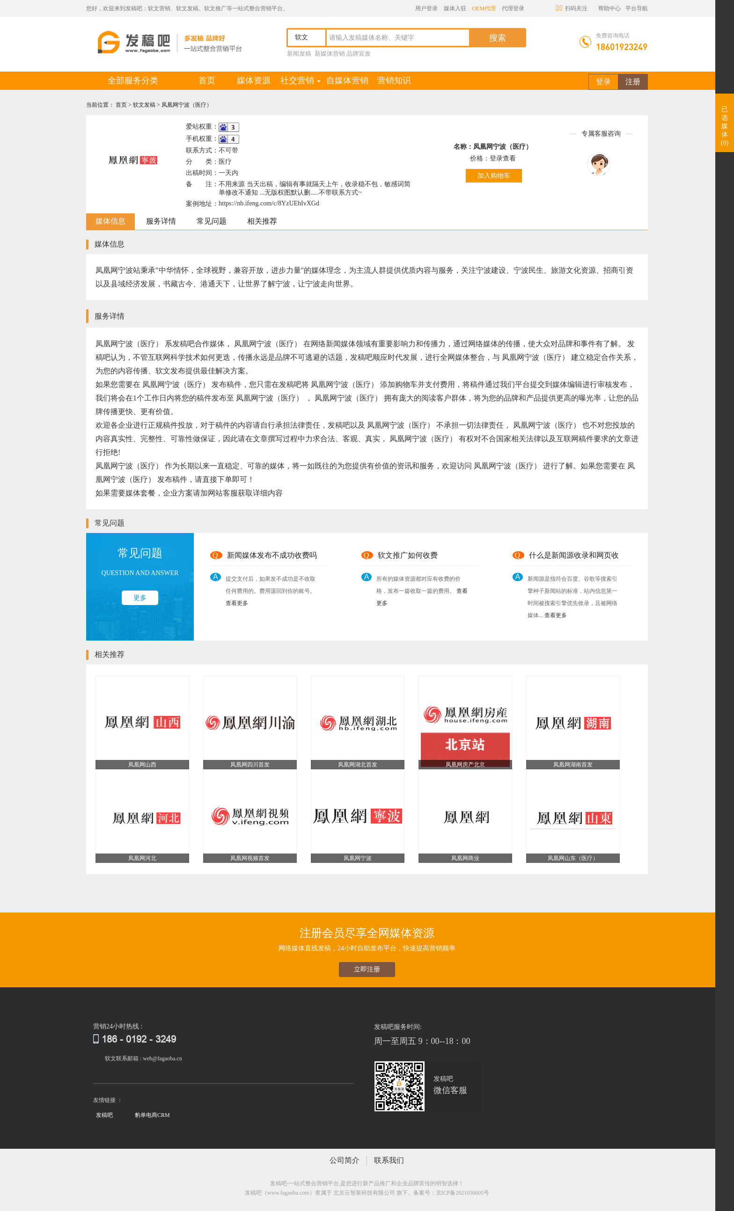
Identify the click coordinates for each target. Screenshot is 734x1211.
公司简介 (345, 1160)
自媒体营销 (347, 80)
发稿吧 (104, 1115)
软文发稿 (145, 105)
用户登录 (426, 8)
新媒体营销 (330, 53)
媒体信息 (110, 221)
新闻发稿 (299, 53)
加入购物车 (493, 175)
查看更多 (237, 603)
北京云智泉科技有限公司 (364, 1192)
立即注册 (367, 969)
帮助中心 (609, 8)
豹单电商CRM (152, 1115)
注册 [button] (632, 82)
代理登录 (513, 8)
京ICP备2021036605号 (463, 1192)
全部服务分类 (133, 80)
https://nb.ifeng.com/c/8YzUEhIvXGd (269, 203)
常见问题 (212, 221)
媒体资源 (254, 80)
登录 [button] (603, 82)
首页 (214, 80)
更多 (140, 597)
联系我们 (389, 1160)
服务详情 (161, 221)
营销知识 (394, 80)
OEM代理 (484, 8)
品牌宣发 (358, 53)
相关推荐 (262, 221)
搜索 (497, 38)
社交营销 (300, 80)
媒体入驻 (455, 8)
